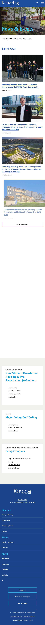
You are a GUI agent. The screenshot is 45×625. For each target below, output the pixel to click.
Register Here (12, 397)
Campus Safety (7, 515)
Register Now (12, 431)
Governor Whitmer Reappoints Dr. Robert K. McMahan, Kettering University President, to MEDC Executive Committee (21, 127)
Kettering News (7, 526)
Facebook (5, 558)
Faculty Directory (8, 542)
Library (4, 531)
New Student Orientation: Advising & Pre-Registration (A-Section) (21, 377)
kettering (10, 3)
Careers (5, 548)
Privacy (26, 620)
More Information (14, 465)
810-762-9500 (22, 499)
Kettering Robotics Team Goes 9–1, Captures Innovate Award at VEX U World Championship (20, 85)
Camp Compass (15, 451)
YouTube (5, 575)
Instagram (5, 564)
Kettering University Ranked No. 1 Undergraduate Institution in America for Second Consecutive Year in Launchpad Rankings (22, 166)
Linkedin (5, 569)
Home (3, 39)
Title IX (30, 620)
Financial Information (18, 620)
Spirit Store (6, 520)
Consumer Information (28, 616)
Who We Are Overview (14, 39)
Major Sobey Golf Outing (21, 417)
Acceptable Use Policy (16, 616)
